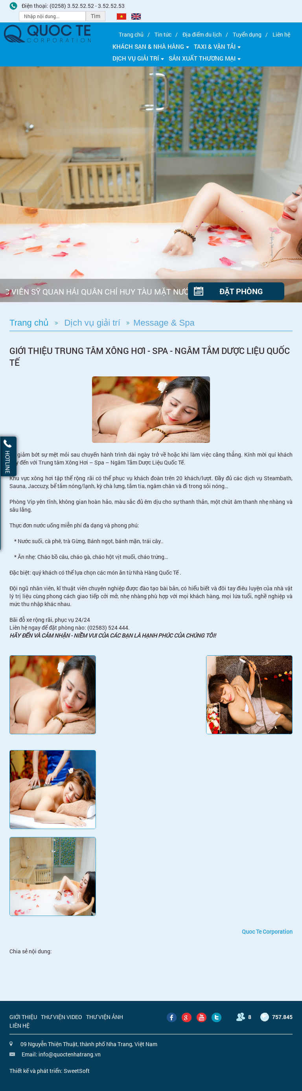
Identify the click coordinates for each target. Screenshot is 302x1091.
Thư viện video (61, 1017)
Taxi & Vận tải (217, 46)
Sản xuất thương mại (205, 58)
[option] (151, 184)
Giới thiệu (23, 1017)
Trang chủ (131, 34)
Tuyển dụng (247, 34)
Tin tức (163, 34)
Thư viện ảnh (104, 1017)
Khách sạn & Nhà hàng (150, 46)
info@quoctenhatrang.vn (70, 1054)
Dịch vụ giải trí (138, 58)
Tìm (95, 16)
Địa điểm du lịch (202, 34)
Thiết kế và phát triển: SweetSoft (49, 1070)
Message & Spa (164, 323)
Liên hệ (281, 34)
